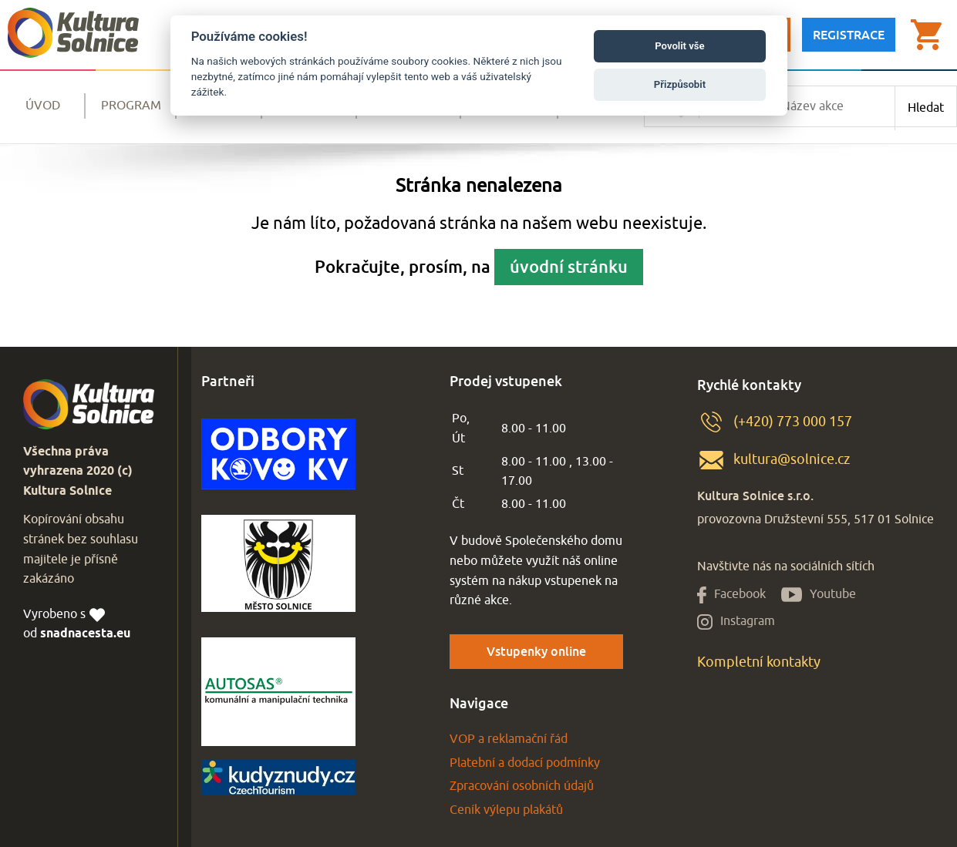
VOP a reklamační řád (509, 739)
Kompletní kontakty (759, 662)
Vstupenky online (536, 651)
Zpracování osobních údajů (522, 786)
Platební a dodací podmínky (525, 763)
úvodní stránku (569, 266)
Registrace (849, 34)
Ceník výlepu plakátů (506, 810)
